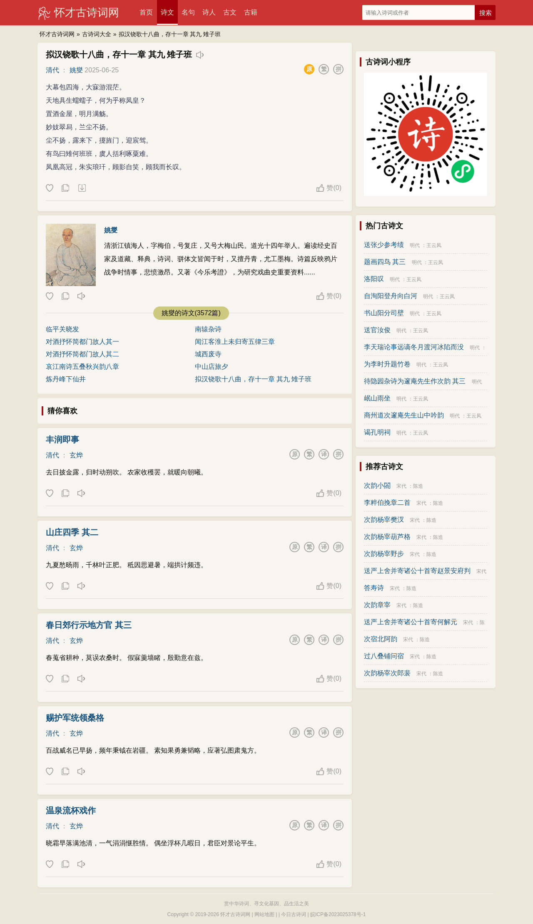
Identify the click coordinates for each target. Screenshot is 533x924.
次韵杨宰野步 (384, 553)
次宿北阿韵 (380, 638)
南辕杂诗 (208, 329)
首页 (146, 12)
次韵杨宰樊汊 (384, 519)
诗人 (209, 12)
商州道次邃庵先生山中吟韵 (404, 415)
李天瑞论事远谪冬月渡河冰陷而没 (414, 347)
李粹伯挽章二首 (387, 502)
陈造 (418, 486)
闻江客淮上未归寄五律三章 (235, 341)
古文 (230, 12)
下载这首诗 (81, 188)
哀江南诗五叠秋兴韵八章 (82, 366)
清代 (52, 70)
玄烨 (76, 455)
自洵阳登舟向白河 (390, 295)
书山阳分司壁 (384, 312)
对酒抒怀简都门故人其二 (82, 354)
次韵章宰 (377, 604)
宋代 (401, 486)
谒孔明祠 (377, 432)
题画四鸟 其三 (385, 261)
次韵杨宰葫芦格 (387, 536)
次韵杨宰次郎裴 (387, 673)
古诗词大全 (96, 34)
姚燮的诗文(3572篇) (191, 312)
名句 (188, 12)
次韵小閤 (377, 485)
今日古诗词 (293, 914)
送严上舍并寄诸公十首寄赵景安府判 (417, 570)
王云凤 (433, 245)
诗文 (167, 12)
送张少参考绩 (384, 244)
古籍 (250, 12)
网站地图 (264, 914)
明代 (415, 245)
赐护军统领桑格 (75, 717)
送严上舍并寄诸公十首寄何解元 (410, 621)
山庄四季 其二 (72, 532)
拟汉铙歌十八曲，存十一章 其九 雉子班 (170, 34)
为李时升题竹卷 (387, 364)
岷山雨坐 (377, 398)
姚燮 (76, 70)
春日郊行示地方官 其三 (89, 625)
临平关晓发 (62, 329)
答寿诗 (374, 587)
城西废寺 (208, 354)
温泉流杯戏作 (71, 810)
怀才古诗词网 (86, 12)
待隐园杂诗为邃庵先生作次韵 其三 (415, 381)
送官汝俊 (377, 330)
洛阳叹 (374, 278)
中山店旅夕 (211, 366)
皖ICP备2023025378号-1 (338, 914)
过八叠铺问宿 (384, 656)
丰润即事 (62, 439)
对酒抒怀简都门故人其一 (82, 341)
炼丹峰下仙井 (66, 379)
